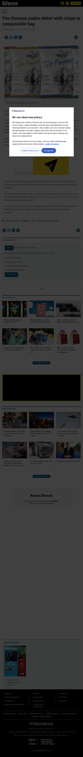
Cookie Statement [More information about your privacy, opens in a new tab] (52, 144)
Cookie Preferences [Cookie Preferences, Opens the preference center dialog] (30, 150)
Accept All (48, 150)
